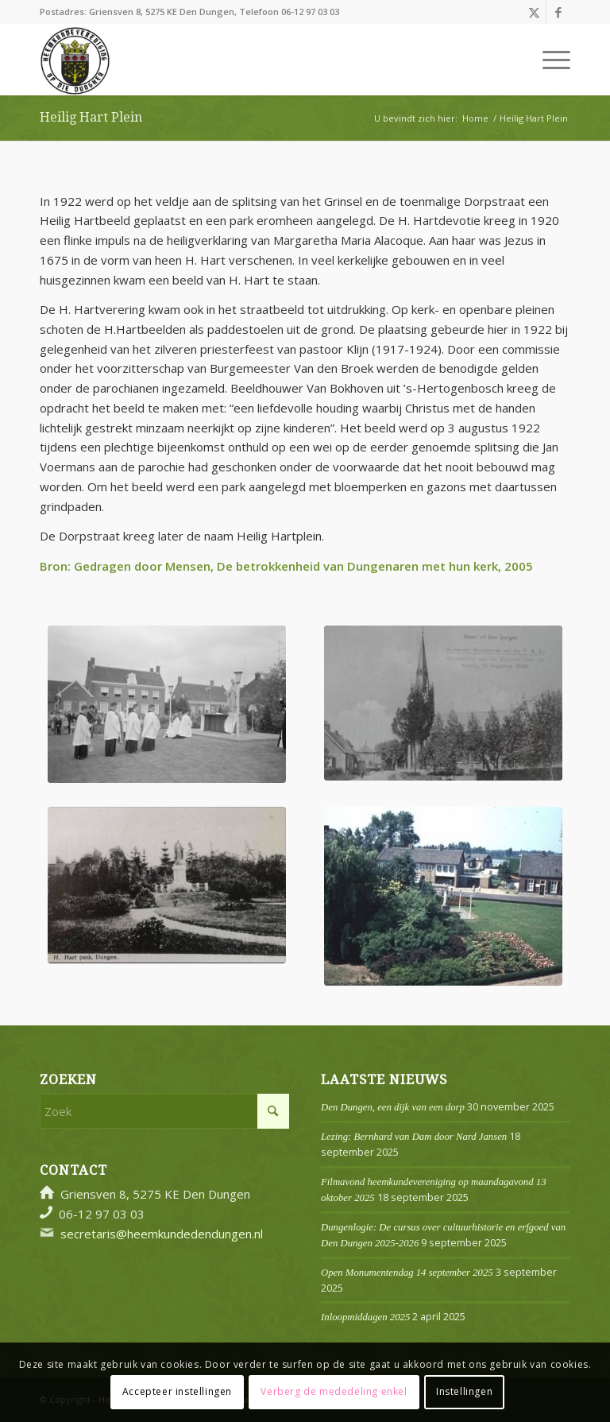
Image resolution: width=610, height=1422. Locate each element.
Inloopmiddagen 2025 (365, 1317)
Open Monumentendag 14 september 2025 (407, 1272)
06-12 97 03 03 (310, 11)
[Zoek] (164, 1111)
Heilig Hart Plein (91, 117)
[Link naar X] (534, 12)
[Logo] (75, 59)
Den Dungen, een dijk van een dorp (393, 1107)
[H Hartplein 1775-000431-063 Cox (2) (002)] (443, 896)
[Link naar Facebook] (558, 12)
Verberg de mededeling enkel (334, 1391)
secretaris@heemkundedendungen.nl (161, 1234)
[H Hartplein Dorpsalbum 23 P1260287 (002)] (443, 703)
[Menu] (548, 59)
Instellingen (464, 1391)
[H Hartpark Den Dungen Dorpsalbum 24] (167, 885)
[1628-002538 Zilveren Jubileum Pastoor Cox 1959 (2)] (167, 704)
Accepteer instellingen (177, 1391)
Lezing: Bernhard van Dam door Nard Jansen (414, 1136)
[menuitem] (548, 59)
